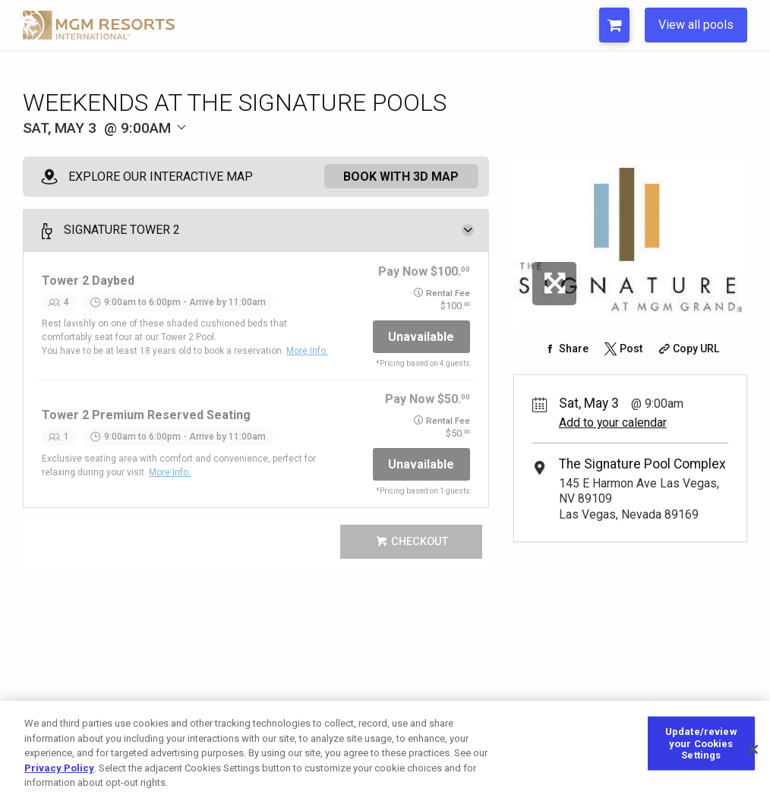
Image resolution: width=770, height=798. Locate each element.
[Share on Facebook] (565, 348)
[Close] (753, 749)
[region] (385, 749)
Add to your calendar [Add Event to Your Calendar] (613, 422)
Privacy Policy (59, 768)
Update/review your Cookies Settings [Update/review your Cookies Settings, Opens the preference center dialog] (701, 743)
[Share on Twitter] (621, 348)
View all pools (696, 24)
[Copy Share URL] (687, 348)
